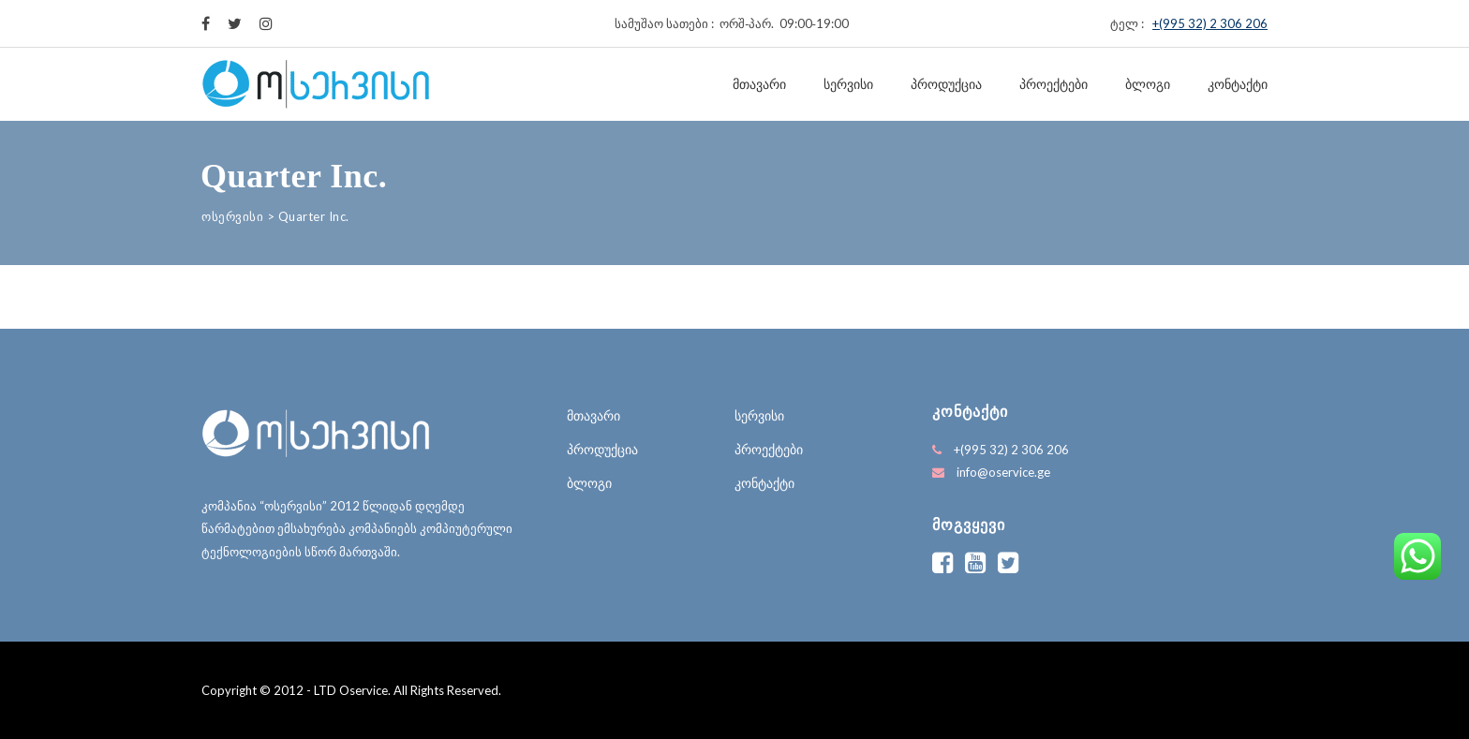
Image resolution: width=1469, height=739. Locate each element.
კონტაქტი (1238, 84)
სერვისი (848, 84)
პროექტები (1053, 84)
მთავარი (759, 84)
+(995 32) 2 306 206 (1210, 23)
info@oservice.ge (1003, 472)
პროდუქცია (946, 84)
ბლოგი (1147, 84)
